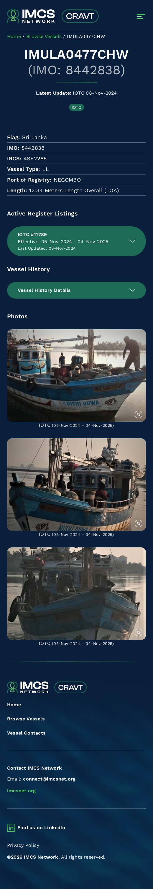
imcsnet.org (21, 790)
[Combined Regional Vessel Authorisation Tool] (53, 16)
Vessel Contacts (26, 733)
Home (14, 704)
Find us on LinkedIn (41, 827)
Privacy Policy (23, 845)
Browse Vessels (26, 719)
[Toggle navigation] (141, 16)
